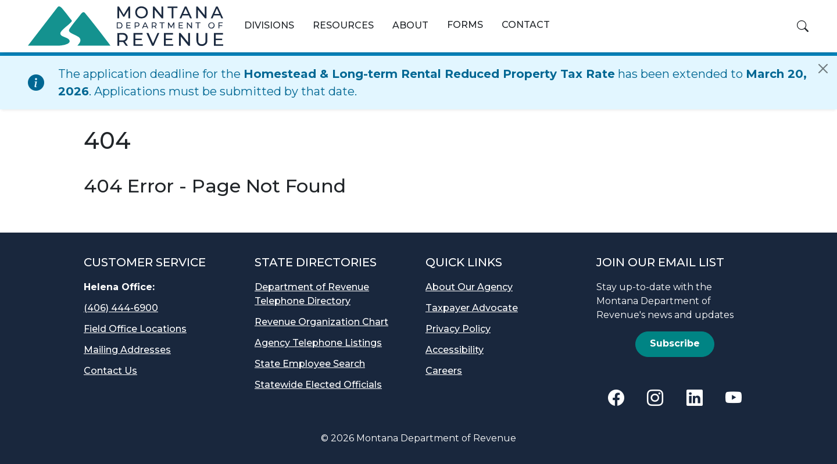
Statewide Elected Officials (318, 384)
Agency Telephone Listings (318, 342)
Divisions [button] (269, 25)
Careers (443, 370)
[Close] (823, 68)
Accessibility (454, 349)
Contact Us (110, 370)
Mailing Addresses (127, 349)
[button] (803, 26)
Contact (526, 24)
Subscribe (675, 343)
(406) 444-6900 (121, 307)
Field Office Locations (135, 328)
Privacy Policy (458, 328)
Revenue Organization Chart (321, 321)
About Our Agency (469, 286)
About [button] (410, 25)
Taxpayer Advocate (471, 307)
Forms (465, 24)
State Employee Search (310, 363)
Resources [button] (343, 25)
